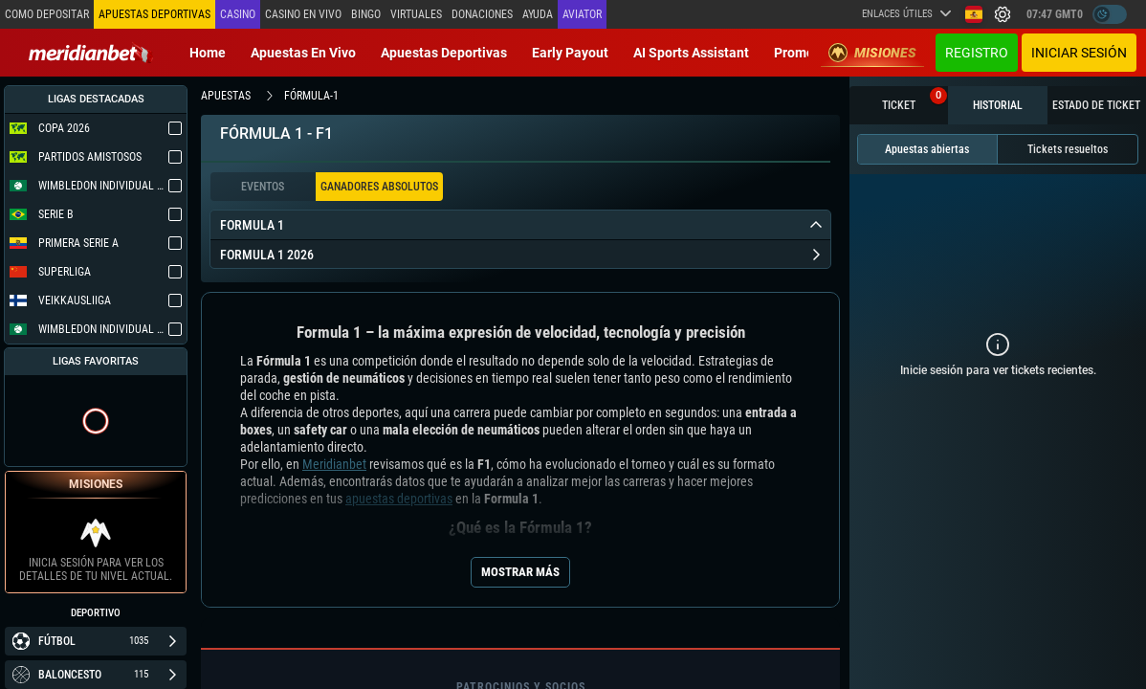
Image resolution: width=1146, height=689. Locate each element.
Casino (237, 14)
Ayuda (537, 14)
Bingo (366, 14)
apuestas (226, 95)
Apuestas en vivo (303, 52)
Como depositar (47, 14)
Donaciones (482, 14)
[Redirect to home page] (91, 53)
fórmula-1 (311, 95)
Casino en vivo (303, 14)
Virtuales (416, 14)
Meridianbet (334, 464)
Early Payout (570, 52)
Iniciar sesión (1079, 52)
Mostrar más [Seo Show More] (520, 572)
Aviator (582, 14)
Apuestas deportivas (444, 52)
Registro (976, 52)
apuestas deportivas (398, 498)
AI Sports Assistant (691, 52)
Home (207, 52)
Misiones (872, 52)
